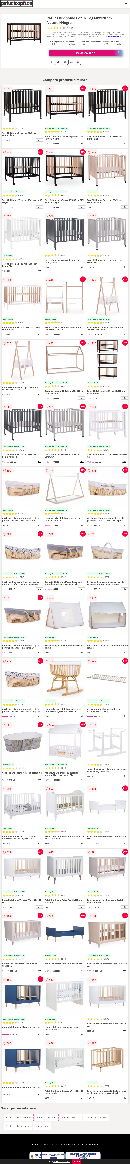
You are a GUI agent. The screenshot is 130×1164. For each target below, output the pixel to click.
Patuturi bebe (42, 1126)
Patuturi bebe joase (47, 1117)
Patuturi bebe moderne (18, 1126)
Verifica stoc (99, 53)
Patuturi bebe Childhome (19, 1117)
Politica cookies (90, 1144)
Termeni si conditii (40, 1144)
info (39, 140)
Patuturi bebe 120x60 (96, 1117)
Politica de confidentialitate (66, 1144)
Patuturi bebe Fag (71, 1117)
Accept (76, 1161)
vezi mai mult (114, 36)
